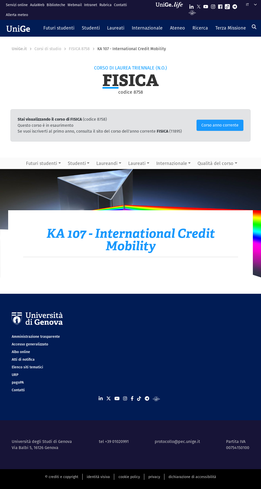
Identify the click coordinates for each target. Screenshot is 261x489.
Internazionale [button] (171, 163)
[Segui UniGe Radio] (192, 12)
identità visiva (98, 476)
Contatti (120, 4)
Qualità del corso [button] (215, 163)
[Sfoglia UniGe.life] (171, 10)
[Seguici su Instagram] (213, 5)
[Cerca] (254, 27)
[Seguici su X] (198, 5)
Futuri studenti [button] (41, 163)
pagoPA (18, 382)
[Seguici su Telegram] (235, 5)
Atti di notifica (23, 359)
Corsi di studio (47, 49)
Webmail (75, 4)
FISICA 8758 (79, 49)
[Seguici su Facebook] (220, 5)
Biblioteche (56, 4)
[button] (59, 28)
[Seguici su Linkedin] (191, 5)
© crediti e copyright (61, 476)
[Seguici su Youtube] (205, 5)
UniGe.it (19, 49)
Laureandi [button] (107, 163)
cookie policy (129, 476)
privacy (154, 476)
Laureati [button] (137, 163)
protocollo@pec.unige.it (177, 441)
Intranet (90, 4)
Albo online (21, 351)
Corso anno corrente (220, 125)
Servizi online (17, 4)
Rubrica (105, 4)
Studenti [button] (77, 163)
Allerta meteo (17, 14)
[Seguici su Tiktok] (227, 5)
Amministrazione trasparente (36, 336)
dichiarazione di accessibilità (192, 476)
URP (15, 374)
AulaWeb (37, 4)
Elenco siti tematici (27, 367)
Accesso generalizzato (30, 344)
